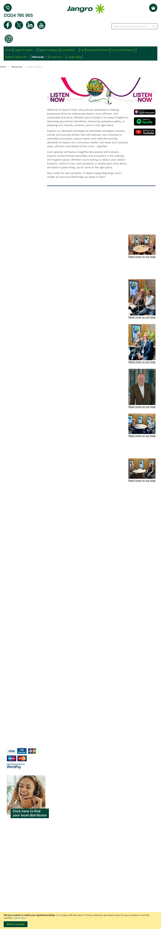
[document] (80, 920)
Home (3, 66)
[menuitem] (9, 50)
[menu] (80, 53)
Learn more (19, 917)
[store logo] (85, 7)
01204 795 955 (18, 15)
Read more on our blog (141, 256)
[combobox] (134, 26)
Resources (17, 66)
